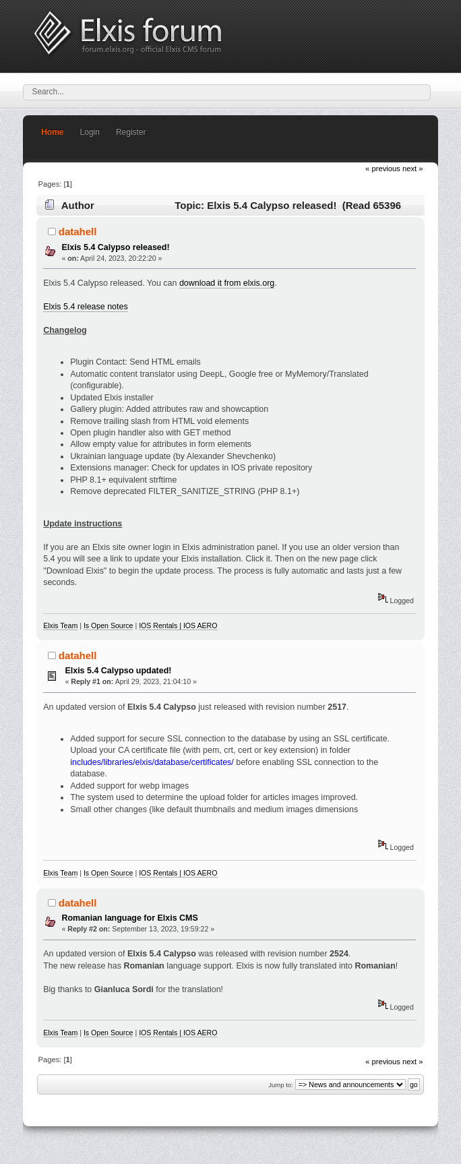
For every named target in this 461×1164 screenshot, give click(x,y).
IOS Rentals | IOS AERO (178, 625)
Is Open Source (108, 625)
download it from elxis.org (226, 283)
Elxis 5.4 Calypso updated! (118, 670)
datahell (78, 231)
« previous (382, 168)
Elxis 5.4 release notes (85, 306)
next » (412, 168)
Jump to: (280, 1085)
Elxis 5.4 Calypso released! (115, 247)
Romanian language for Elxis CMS (129, 918)
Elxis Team (60, 625)
